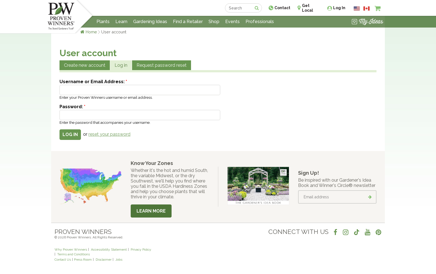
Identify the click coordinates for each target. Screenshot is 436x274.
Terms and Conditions (73, 254)
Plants (103, 21)
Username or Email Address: (93, 81)
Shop (214, 21)
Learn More (151, 211)
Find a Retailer (188, 21)
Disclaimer (104, 259)
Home (91, 31)
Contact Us (62, 259)
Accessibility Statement (109, 249)
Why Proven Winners (70, 249)
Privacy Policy (141, 249)
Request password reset (162, 65)
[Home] (61, 16)
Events (232, 21)
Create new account (84, 65)
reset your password (109, 134)
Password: (72, 106)
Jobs (118, 259)
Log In (339, 8)
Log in (121, 65)
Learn (121, 21)
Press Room (83, 259)
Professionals (260, 21)
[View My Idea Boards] (367, 22)
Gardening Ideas (150, 21)
